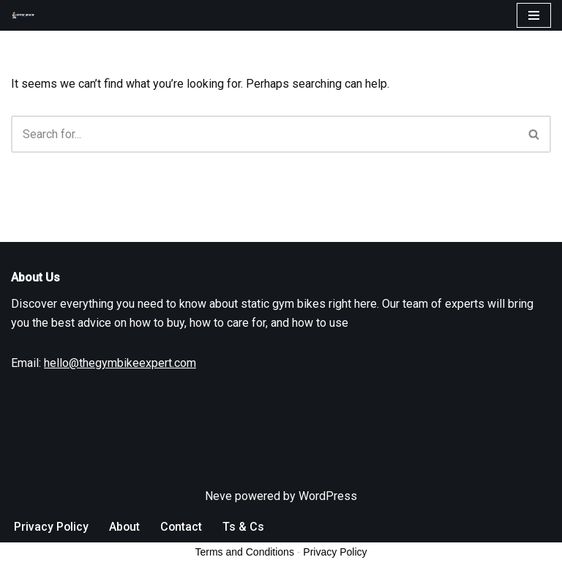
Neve (218, 522)
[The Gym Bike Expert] (26, 16)
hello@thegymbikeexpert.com (120, 388)
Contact (183, 552)
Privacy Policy (51, 552)
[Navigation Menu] (534, 15)
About (125, 552)
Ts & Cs (245, 552)
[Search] (264, 134)
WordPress (328, 522)
